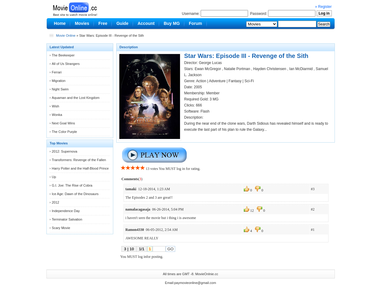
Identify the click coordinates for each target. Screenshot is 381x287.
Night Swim (60, 89)
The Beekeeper (63, 55)
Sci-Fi (249, 81)
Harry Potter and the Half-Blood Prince (80, 168)
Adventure (217, 81)
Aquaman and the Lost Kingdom (76, 98)
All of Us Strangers (66, 64)
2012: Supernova (64, 151)
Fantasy (235, 81)
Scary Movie (61, 228)
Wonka (57, 114)
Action (201, 81)
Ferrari (57, 72)
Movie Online (66, 35)
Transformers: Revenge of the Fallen (79, 160)
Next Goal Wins (63, 123)
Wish (55, 106)
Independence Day (66, 211)
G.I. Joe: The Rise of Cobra (72, 185)
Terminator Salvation (67, 219)
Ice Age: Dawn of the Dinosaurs (75, 194)
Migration (59, 81)
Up (54, 177)
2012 (55, 202)
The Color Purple (64, 131)
